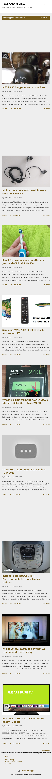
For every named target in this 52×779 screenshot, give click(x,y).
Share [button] (4, 109)
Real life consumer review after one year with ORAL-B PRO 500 (23, 261)
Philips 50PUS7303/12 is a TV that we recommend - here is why (23, 650)
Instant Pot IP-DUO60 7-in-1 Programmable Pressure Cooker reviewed (21, 579)
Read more (46, 109)
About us (8, 758)
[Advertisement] (26, 38)
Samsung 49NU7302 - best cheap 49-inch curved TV (23, 331)
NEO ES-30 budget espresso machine (23, 87)
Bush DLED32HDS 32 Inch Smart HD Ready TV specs (23, 720)
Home (7, 756)
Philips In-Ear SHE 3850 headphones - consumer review (24, 192)
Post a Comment (15, 109)
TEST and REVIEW (13, 3)
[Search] (43, 3)
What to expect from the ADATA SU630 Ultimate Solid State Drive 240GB (25, 401)
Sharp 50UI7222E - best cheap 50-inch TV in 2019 (24, 471)
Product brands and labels (13, 761)
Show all (44, 18)
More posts (45, 751)
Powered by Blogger (26, 771)
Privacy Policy (9, 760)
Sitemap (8, 763)
